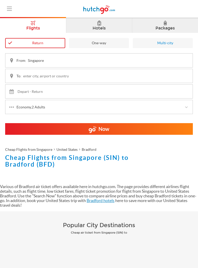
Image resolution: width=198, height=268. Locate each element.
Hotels (99, 26)
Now (99, 130)
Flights (33, 24)
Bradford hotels (100, 200)
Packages (165, 26)
